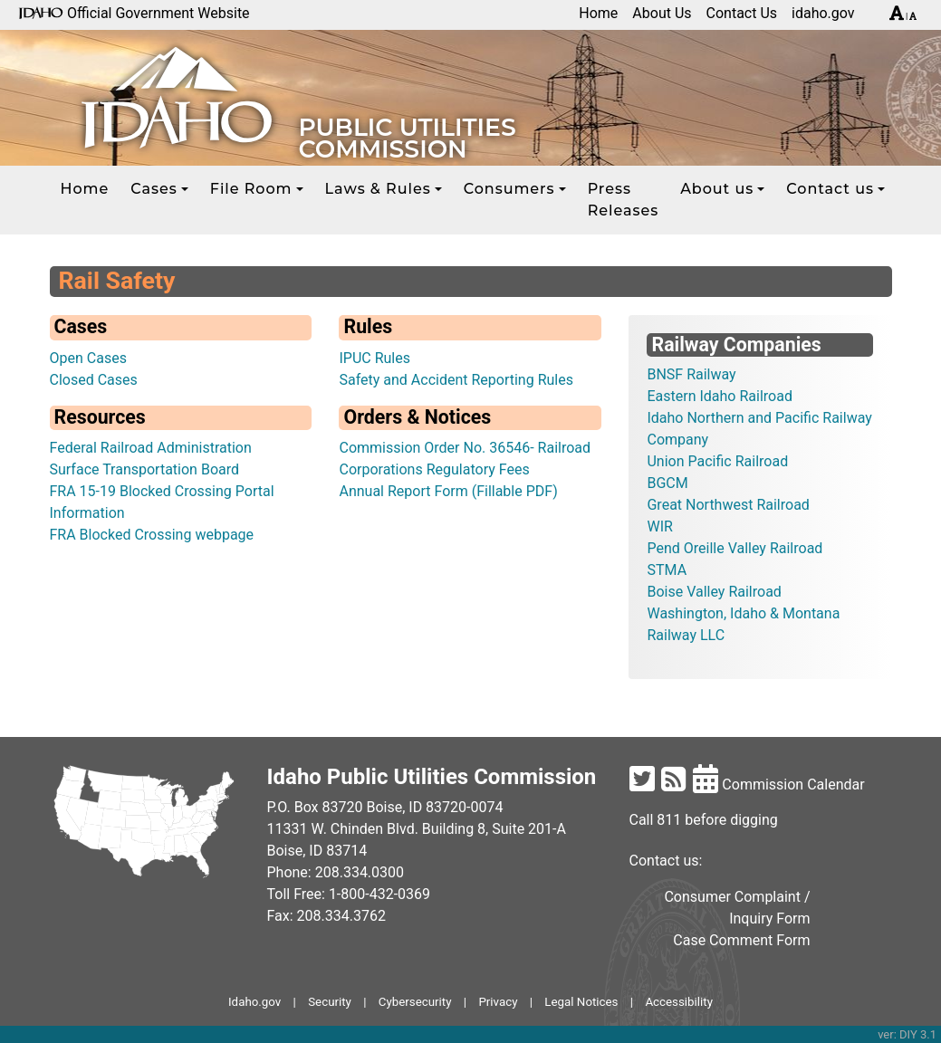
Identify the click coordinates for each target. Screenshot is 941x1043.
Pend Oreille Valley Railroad (734, 548)
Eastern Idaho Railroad (719, 396)
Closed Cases (94, 379)
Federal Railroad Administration (151, 447)
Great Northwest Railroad (728, 504)
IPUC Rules (374, 358)
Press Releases (623, 199)
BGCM (667, 483)
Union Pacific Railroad (717, 461)
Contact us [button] (830, 188)
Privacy (497, 1002)
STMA (667, 570)
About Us (661, 13)
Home (598, 13)
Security (329, 1002)
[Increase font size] (896, 16)
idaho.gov (823, 13)
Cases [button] (154, 188)
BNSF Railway (691, 374)
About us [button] (717, 188)
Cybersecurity (415, 1002)
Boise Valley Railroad (714, 591)
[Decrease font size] (913, 16)
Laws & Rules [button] (378, 188)
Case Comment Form (741, 940)
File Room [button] (251, 188)
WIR (659, 526)
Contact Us (742, 13)
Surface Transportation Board (145, 469)
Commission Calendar (778, 784)
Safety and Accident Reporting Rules (455, 379)
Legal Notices (581, 1002)
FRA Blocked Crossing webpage (152, 534)
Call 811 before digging (703, 819)
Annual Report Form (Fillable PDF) (448, 491)
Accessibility (679, 1002)
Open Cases (88, 358)
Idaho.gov (254, 1002)
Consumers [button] (509, 188)
